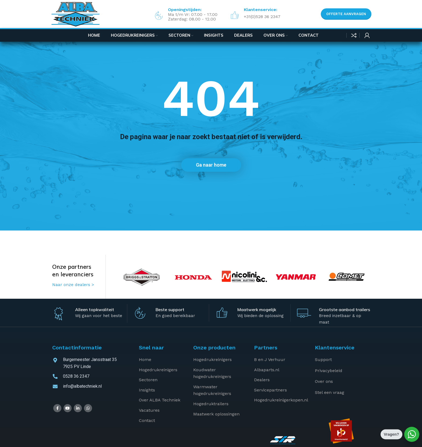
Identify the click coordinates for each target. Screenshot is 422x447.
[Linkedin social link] (78, 408)
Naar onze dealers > (73, 284)
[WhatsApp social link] (88, 408)
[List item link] (162, 359)
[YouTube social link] (68, 408)
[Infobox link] (254, 14)
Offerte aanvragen (346, 14)
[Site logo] (75, 13)
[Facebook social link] (57, 408)
